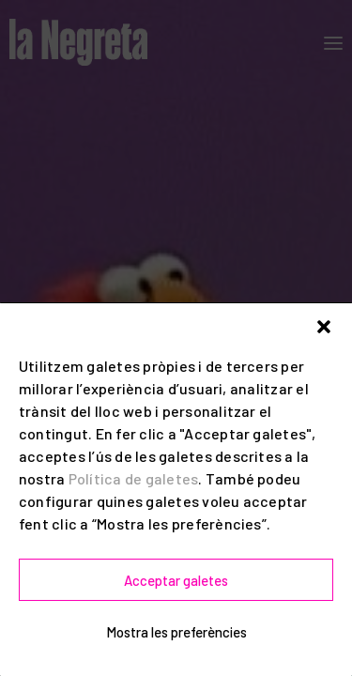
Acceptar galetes (176, 580)
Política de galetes (134, 478)
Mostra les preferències (176, 631)
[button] (323, 326)
